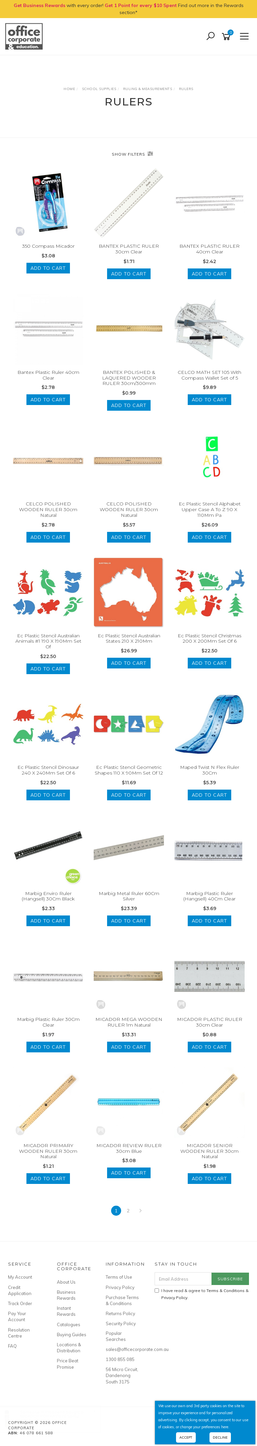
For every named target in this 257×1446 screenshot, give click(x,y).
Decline (220, 1437)
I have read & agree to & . (202, 1294)
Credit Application (19, 1290)
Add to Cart (48, 268)
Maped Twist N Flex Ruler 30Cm (209, 770)
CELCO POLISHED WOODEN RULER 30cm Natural (48, 509)
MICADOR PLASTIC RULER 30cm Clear (209, 1022)
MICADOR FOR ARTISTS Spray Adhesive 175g (56, 1418)
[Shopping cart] (227, 36)
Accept (185, 1437)
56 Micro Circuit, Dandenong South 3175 (122, 1375)
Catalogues (68, 1324)
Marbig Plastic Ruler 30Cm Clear (48, 1022)
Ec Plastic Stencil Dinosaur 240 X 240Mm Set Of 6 (48, 770)
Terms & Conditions (225, 1290)
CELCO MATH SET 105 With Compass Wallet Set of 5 (209, 375)
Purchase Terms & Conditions (122, 1300)
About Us (66, 1282)
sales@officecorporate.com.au (123, 1349)
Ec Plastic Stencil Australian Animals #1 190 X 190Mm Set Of (48, 641)
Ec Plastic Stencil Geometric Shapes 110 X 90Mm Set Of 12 (129, 770)
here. (225, 1427)
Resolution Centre (19, 1333)
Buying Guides (71, 1334)
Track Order (20, 1303)
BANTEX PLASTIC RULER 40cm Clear (209, 249)
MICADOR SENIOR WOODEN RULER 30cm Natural (209, 1151)
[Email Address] (183, 1278)
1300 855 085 (120, 1359)
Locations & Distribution (69, 1347)
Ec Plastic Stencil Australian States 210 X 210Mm (129, 638)
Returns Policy (120, 1313)
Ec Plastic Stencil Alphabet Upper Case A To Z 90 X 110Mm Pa (210, 509)
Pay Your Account (17, 1316)
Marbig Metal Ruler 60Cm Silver (129, 896)
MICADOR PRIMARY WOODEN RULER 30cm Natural (48, 1151)
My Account (20, 1277)
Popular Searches (116, 1336)
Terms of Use (119, 1277)
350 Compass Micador (48, 246)
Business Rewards (66, 1295)
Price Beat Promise (67, 1363)
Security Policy (121, 1323)
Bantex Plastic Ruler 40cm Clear (48, 375)
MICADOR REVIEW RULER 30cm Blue (129, 1148)
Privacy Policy (120, 1287)
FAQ (12, 1346)
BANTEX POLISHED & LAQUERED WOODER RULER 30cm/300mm (129, 378)
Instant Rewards (66, 1311)
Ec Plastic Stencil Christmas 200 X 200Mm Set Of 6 (209, 638)
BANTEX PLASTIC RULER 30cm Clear (129, 249)
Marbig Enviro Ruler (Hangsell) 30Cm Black (48, 896)
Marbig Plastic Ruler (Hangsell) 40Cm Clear (209, 896)
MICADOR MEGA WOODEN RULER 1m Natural (128, 1022)
